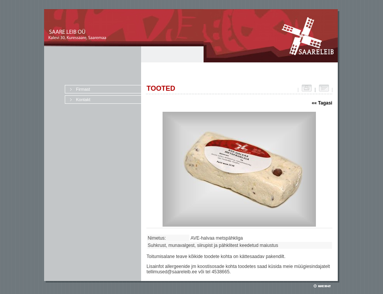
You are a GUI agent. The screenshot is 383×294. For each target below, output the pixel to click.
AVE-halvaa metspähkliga (218, 238)
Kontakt (83, 99)
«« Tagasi (322, 103)
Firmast (83, 89)
